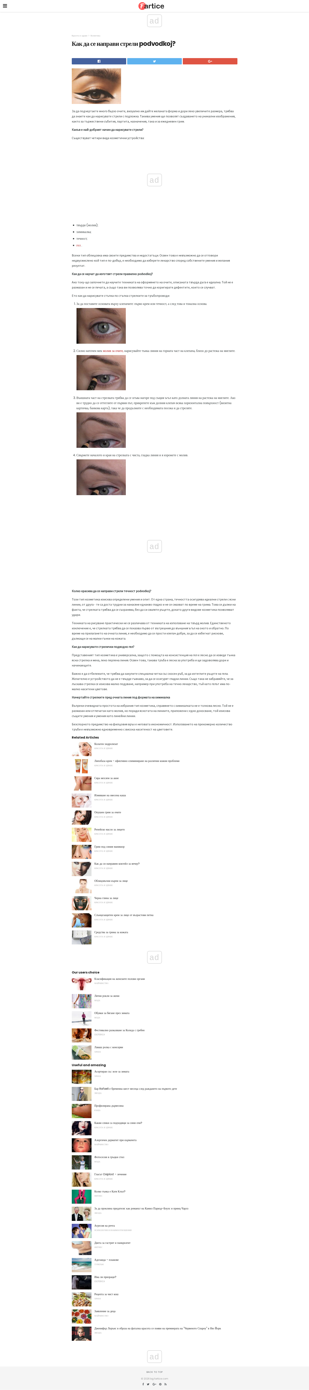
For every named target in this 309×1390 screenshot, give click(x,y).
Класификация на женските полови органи (119, 979)
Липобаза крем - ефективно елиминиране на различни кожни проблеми (137, 761)
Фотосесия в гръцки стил (109, 1157)
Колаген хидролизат (106, 744)
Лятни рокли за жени (106, 996)
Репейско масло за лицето (109, 829)
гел (79, 245)
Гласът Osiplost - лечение (110, 1174)
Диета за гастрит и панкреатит (112, 1243)
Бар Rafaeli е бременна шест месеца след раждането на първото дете (135, 1089)
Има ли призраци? (105, 1277)
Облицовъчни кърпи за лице (111, 881)
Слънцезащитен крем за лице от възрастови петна (124, 915)
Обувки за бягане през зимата (112, 1013)
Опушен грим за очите (107, 812)
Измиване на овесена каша (110, 795)
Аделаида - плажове (106, 1260)
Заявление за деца (105, 1311)
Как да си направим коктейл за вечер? (117, 864)
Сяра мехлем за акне (106, 778)
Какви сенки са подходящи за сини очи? (118, 1123)
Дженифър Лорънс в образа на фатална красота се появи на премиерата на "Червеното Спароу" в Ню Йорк (157, 1328)
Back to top (155, 1372)
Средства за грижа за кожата (111, 932)
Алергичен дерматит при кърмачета (115, 1140)
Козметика (95, 35)
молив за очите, (113, 351)
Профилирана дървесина (109, 1106)
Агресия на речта (104, 1226)
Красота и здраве (80, 35)
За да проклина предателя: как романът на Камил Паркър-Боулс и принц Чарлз (141, 1208)
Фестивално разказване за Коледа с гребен (119, 1030)
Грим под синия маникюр (109, 847)
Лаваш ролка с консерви (108, 1047)
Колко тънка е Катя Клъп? (110, 1191)
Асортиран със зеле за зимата (111, 1071)
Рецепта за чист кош (106, 1294)
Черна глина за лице (106, 898)
